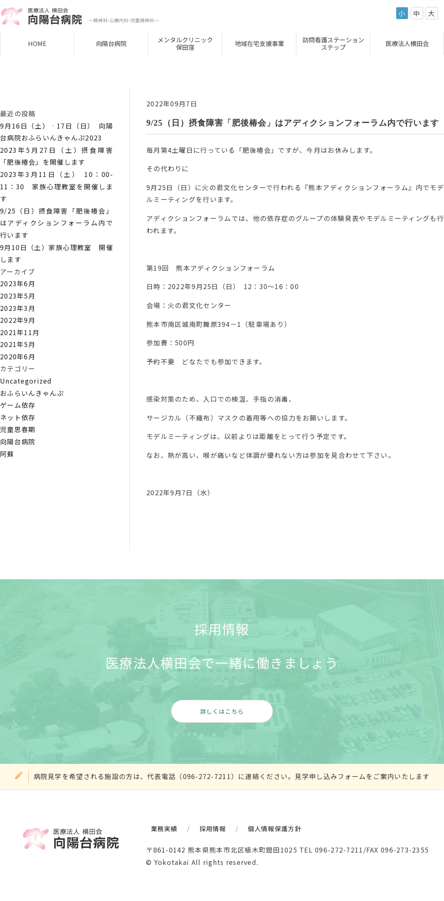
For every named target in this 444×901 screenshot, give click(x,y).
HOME (37, 43)
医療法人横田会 (407, 43)
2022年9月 (17, 320)
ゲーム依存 (17, 405)
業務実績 (164, 828)
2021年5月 (17, 344)
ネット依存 (17, 417)
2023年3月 (17, 308)
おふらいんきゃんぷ (32, 393)
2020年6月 (17, 356)
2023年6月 (17, 283)
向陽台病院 (111, 43)
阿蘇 (7, 454)
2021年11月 (19, 332)
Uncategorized (26, 381)
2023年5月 (17, 296)
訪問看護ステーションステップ (333, 43)
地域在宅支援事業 (259, 43)
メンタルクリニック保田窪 (185, 43)
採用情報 (212, 828)
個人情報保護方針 (274, 828)
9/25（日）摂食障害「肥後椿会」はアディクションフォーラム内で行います (56, 223)
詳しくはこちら (222, 711)
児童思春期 (17, 429)
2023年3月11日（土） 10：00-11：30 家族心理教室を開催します (56, 186)
